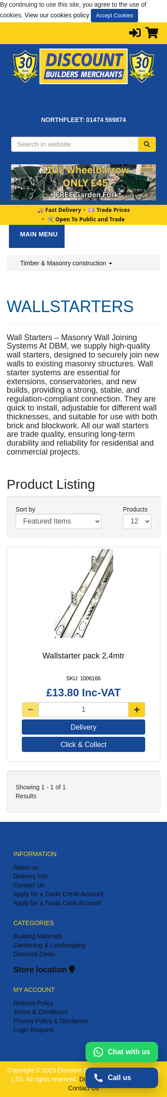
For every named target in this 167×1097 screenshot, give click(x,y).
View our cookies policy (56, 15)
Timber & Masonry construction (66, 263)
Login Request (33, 1029)
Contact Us (28, 885)
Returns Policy (33, 1003)
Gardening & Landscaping (49, 945)
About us (25, 867)
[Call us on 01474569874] (122, 1078)
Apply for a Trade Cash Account (57, 902)
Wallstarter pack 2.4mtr (83, 655)
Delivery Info (30, 876)
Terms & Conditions (40, 1012)
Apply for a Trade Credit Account (58, 894)
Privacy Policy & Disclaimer (51, 1020)
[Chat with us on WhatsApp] (122, 1052)
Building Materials (38, 936)
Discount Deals (34, 954)
